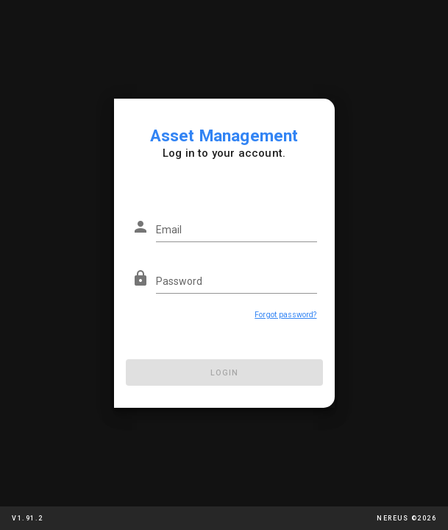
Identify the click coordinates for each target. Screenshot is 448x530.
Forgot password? (285, 314)
